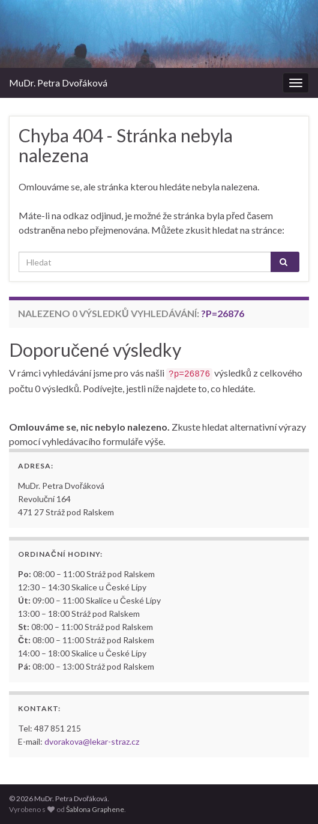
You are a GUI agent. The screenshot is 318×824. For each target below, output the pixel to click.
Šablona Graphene (95, 809)
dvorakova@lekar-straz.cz (91, 741)
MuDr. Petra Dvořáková (58, 82)
